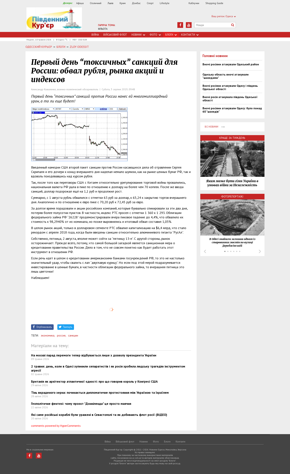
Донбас (136, 3)
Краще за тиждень (232, 138)
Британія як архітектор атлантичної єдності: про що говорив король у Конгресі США (94, 381)
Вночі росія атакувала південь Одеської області (230, 98)
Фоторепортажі (232, 196)
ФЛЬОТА (102, 28)
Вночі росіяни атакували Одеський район (231, 64)
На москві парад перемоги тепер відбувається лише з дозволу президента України (93, 355)
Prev (205, 251)
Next (260, 251)
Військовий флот (115, 34)
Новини (138, 34)
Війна (95, 34)
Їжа (181, 3)
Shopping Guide (214, 3)
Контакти (190, 34)
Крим (123, 3)
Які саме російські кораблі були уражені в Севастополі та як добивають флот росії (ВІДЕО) (99, 415)
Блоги (171, 34)
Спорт (150, 3)
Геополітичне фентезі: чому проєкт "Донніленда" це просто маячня (81, 403)
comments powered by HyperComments (56, 425)
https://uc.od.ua (54, 19)
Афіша (80, 3)
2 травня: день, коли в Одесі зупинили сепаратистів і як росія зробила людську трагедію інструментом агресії (108, 368)
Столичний (95, 3)
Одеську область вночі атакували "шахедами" (226, 76)
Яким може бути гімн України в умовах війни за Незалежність (232, 183)
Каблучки (194, 3)
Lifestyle (164, 3)
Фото (155, 34)
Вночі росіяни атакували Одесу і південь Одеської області (230, 87)
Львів (110, 3)
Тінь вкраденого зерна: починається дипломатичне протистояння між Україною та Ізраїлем (100, 392)
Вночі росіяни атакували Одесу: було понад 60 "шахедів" (232, 109)
